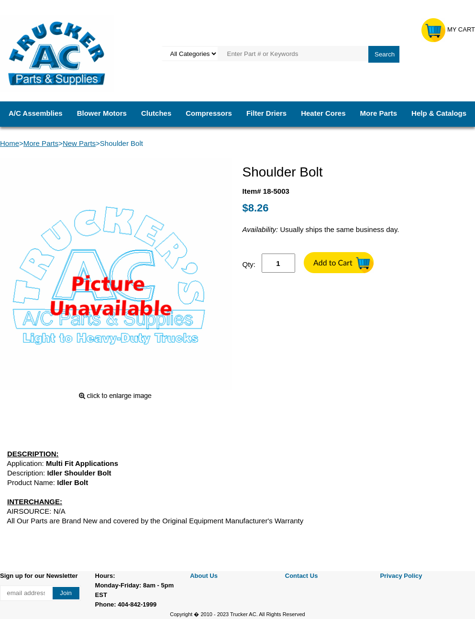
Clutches (156, 113)
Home (9, 143)
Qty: (249, 264)
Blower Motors (102, 113)
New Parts (79, 143)
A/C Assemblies (36, 113)
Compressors (209, 113)
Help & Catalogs (438, 113)
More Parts (379, 113)
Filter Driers (266, 113)
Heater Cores (323, 113)
